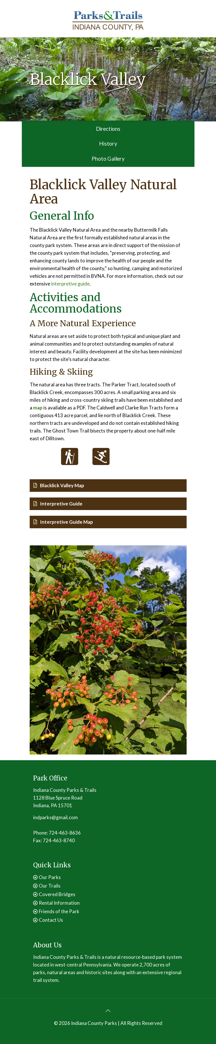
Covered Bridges (57, 894)
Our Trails (49, 886)
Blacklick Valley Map (58, 485)
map (38, 408)
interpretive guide (70, 284)
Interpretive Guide (57, 504)
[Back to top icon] (108, 1010)
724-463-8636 (65, 833)
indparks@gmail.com (55, 817)
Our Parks (50, 877)
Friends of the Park (59, 911)
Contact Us (51, 920)
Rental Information (59, 903)
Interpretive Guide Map (63, 522)
